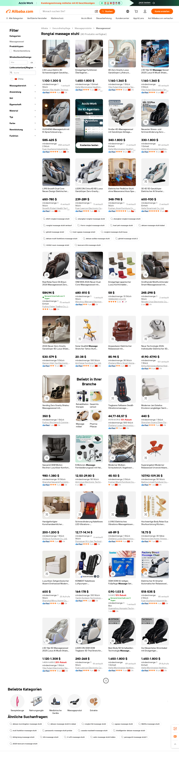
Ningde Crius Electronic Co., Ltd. (155, 301)
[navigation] (23, 355)
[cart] (137, 12)
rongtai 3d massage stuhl (94, 724)
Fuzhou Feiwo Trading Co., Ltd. (56, 306)
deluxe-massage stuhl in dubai (61, 724)
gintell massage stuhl (53, 232)
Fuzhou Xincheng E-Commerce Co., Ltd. (56, 422)
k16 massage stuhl (49, 737)
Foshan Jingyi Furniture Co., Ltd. (122, 208)
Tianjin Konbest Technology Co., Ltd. (89, 598)
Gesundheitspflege (61, 28)
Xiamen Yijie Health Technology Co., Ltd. (56, 89)
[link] (175, 728)
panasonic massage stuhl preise (57, 730)
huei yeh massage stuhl (121, 225)
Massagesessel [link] (103, 28)
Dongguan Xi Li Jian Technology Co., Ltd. (89, 541)
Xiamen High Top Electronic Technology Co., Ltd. (56, 363)
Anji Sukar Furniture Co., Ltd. (88, 363)
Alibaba (44, 28)
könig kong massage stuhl (22, 737)
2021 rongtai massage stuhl (56, 219)
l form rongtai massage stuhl (90, 225)
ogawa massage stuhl (122, 724)
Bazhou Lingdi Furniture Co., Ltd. (155, 482)
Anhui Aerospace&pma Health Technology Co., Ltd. (155, 366)
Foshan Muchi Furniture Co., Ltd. (122, 482)
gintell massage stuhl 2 (126, 238)
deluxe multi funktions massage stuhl (60, 238)
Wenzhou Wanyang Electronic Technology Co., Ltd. (89, 301)
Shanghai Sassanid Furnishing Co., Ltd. (56, 482)
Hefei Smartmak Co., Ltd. (152, 208)
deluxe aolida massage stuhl (96, 238)
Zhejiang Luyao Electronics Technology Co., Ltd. (122, 425)
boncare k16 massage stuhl (88, 245)
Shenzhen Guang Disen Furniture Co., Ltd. (155, 422)
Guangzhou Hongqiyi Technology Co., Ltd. (122, 608)
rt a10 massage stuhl (74, 737)
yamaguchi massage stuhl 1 (134, 737)
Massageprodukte (83, 28)
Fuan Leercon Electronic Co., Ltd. (89, 208)
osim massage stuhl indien (102, 737)
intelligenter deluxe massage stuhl (129, 730)
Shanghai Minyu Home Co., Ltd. (56, 600)
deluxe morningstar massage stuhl (26, 724)
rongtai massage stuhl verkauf (57, 225)
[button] (96, 11)
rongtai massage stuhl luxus (114, 232)
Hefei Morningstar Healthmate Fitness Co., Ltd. (89, 87)
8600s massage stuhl (148, 724)
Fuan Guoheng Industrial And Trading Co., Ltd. (56, 149)
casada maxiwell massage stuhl (92, 730)
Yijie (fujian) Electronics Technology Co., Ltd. (122, 87)
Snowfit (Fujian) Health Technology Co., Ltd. (56, 208)
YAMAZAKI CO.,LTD (117, 299)
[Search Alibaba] (67, 11)
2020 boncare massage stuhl (23, 744)
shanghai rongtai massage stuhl (90, 219)
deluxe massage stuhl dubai (151, 225)
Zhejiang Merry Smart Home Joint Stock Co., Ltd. (122, 363)
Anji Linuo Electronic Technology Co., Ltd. (89, 482)
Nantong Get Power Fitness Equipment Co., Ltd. (155, 538)
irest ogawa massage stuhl (82, 232)
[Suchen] (107, 11)
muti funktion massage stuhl (23, 730)
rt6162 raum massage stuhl (56, 245)
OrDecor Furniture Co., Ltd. (54, 538)
